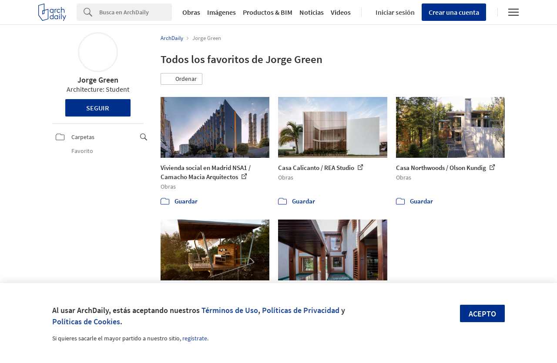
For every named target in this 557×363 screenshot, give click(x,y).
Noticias (311, 12)
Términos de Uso (229, 310)
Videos (341, 12)
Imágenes (221, 12)
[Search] (135, 12)
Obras (191, 12)
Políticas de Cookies (86, 321)
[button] (181, 79)
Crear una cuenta (454, 12)
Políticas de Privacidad (300, 310)
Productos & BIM (267, 12)
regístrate (194, 338)
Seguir (97, 107)
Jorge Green (97, 80)
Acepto (482, 314)
